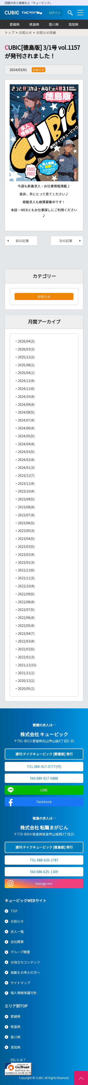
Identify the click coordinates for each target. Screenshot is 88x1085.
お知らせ (43, 296)
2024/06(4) (26, 428)
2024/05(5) (26, 436)
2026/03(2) (26, 349)
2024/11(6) (26, 388)
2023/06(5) (26, 523)
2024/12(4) (26, 380)
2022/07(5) (26, 609)
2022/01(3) (26, 657)
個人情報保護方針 (24, 992)
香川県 (54, 24)
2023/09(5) (26, 499)
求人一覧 (17, 931)
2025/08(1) (26, 365)
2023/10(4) (26, 491)
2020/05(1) (26, 688)
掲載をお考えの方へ (25, 972)
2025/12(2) (26, 357)
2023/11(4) (26, 483)
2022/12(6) (26, 570)
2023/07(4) (26, 515)
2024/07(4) (26, 420)
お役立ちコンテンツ (25, 962)
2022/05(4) (26, 625)
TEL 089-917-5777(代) (44, 766)
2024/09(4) (26, 404)
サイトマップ (20, 982)
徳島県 (34, 24)
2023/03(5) (26, 546)
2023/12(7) (26, 475)
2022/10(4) (26, 586)
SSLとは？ (18, 1059)
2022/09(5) (26, 594)
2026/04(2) (26, 341)
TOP (14, 911)
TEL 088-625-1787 (44, 860)
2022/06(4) (26, 617)
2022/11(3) (26, 578)
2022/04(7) (26, 633)
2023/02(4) (26, 554)
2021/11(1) (26, 673)
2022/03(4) (26, 641)
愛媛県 (14, 24)
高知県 (73, 24)
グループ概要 (20, 951)
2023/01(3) (26, 562)
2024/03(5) (26, 451)
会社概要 (17, 941)
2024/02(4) (26, 459)
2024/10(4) (26, 396)
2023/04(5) (26, 538)
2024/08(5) (26, 412)
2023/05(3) (26, 530)
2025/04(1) (26, 372)
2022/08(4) (26, 602)
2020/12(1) (26, 680)
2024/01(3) (26, 467)
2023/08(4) (26, 507)
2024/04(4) (26, 444)
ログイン (54, 12)
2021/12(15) (27, 665)
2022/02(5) (26, 649)
